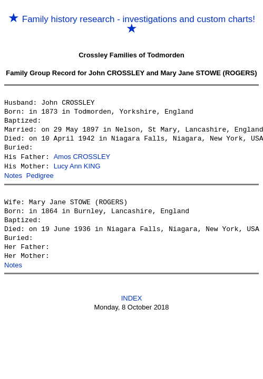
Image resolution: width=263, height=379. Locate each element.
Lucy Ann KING (77, 165)
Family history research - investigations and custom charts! (131, 24)
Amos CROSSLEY (82, 157)
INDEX (131, 297)
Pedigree (40, 174)
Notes (13, 174)
